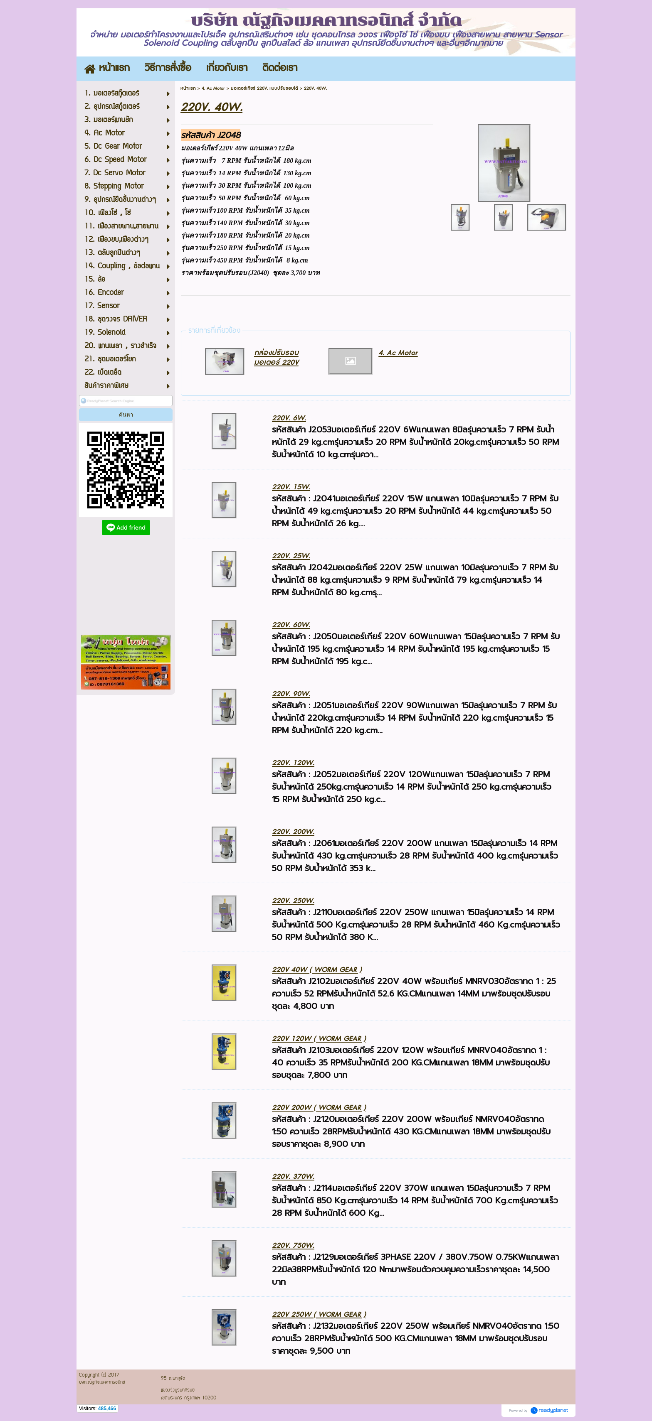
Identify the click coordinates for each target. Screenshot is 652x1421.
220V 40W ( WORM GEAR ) (316, 970)
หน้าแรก (188, 88)
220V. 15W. (291, 487)
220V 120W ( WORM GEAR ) (319, 1038)
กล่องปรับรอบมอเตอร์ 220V (276, 358)
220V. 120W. (293, 763)
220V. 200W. (293, 832)
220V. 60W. (291, 625)
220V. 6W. (289, 418)
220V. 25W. (291, 556)
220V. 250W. (293, 901)
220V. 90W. (291, 694)
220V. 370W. (293, 1176)
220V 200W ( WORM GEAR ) (319, 1107)
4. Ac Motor (213, 88)
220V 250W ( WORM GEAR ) (319, 1314)
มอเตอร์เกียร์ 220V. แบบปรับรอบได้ (264, 88)
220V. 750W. (293, 1245)
